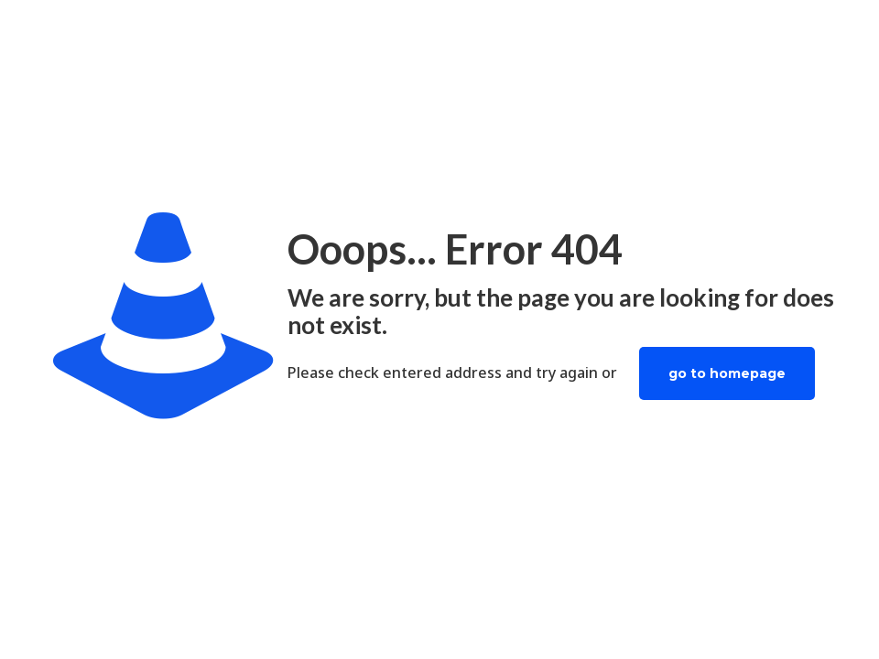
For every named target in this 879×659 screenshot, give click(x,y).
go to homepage (727, 373)
